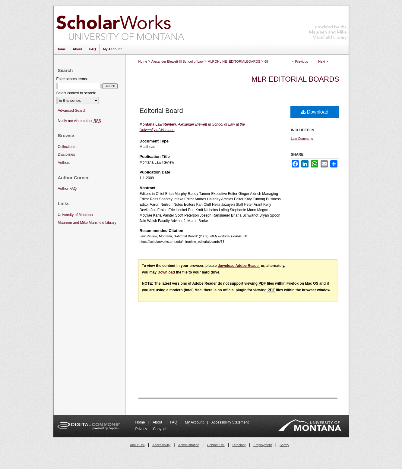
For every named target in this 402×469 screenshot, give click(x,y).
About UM (137, 445)
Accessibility (161, 445)
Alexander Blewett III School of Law (177, 61)
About (158, 422)
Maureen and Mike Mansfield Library (328, 24)
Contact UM (216, 445)
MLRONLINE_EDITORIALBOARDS (233, 61)
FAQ (174, 422)
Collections (67, 147)
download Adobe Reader (239, 266)
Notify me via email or (79, 121)
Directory (238, 445)
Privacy (141, 429)
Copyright (160, 429)
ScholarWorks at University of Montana (120, 25)
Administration (188, 445)
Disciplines (66, 154)
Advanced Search (72, 110)
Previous (301, 61)
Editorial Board (161, 110)
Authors (64, 163)
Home (142, 61)
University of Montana (75, 215)
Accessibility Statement (229, 422)
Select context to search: (76, 93)
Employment (262, 445)
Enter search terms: (72, 79)
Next (321, 61)
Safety (284, 445)
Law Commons (302, 138)
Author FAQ (67, 188)
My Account (194, 422)
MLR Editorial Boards (295, 79)
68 (266, 61)
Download (314, 111)
